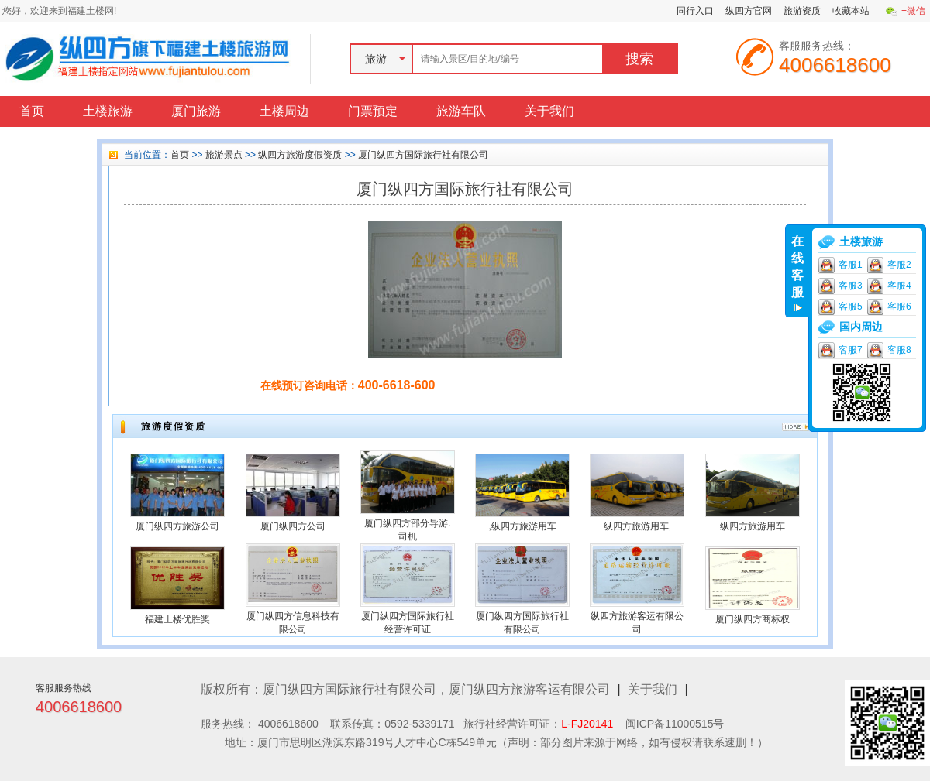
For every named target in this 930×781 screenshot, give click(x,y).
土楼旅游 (108, 111)
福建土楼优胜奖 (177, 619)
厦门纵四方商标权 (752, 619)
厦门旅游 (196, 111)
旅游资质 (802, 10)
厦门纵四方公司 (293, 526)
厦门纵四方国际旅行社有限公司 (423, 154)
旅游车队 (461, 111)
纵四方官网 (748, 10)
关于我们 (549, 111)
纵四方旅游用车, (637, 526)
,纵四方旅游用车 (522, 526)
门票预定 (373, 111)
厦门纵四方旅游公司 (177, 526)
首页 (31, 111)
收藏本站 (851, 10)
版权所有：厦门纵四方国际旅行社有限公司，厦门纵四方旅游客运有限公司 (405, 689)
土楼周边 (284, 111)
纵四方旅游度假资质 (300, 154)
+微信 (913, 10)
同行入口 (695, 10)
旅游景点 (224, 154)
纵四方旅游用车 (752, 526)
